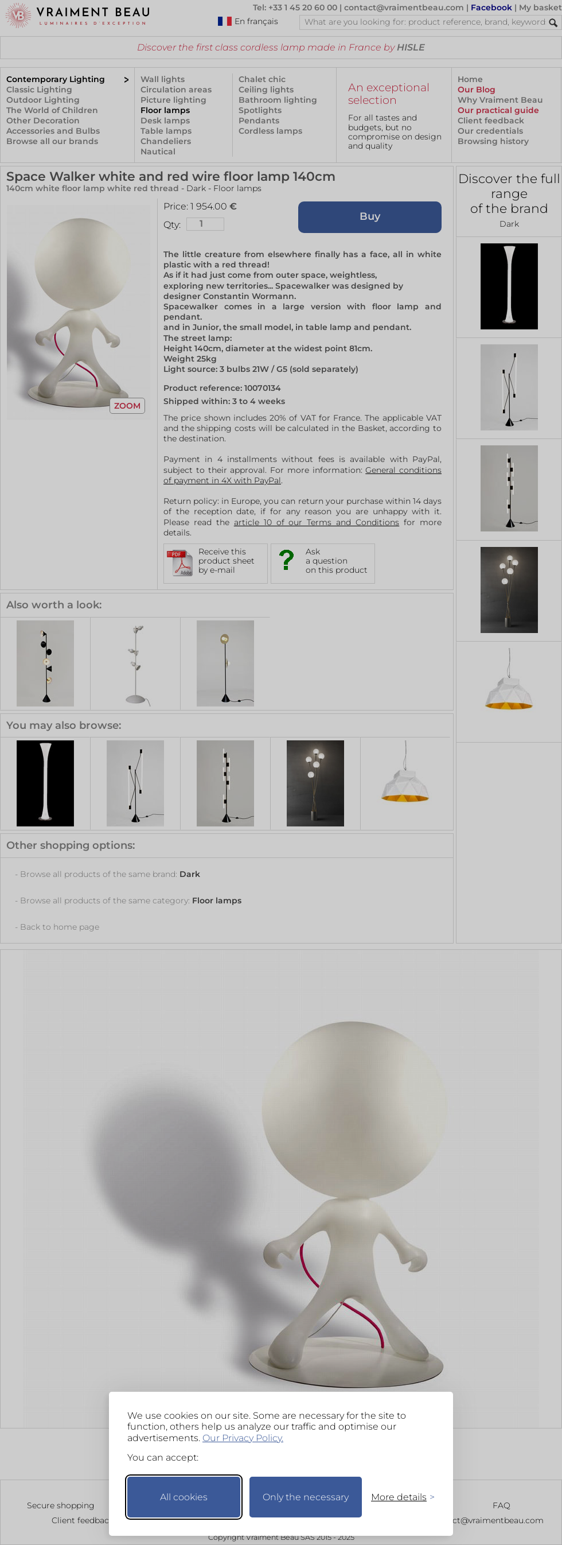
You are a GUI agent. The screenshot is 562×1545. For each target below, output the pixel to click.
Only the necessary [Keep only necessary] (306, 1497)
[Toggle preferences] (398, 1497)
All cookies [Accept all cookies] (184, 1497)
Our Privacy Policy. (242, 1438)
